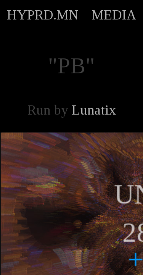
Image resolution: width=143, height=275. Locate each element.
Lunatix (94, 110)
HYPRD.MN (43, 15)
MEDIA (114, 15)
